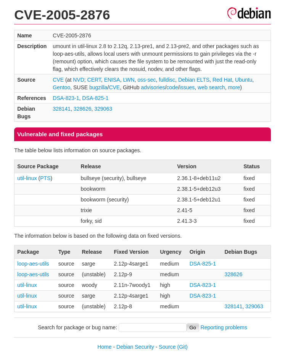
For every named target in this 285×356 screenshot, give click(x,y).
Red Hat (222, 80)
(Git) (182, 347)
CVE (58, 80)
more (234, 87)
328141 (62, 109)
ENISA (112, 80)
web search (211, 87)
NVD (78, 80)
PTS (45, 178)
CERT (94, 80)
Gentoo (61, 87)
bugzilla (98, 87)
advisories (153, 87)
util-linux (27, 178)
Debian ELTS (193, 80)
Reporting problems (224, 327)
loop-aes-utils (33, 264)
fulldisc (167, 80)
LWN (128, 80)
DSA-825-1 (95, 98)
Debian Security (135, 347)
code (172, 87)
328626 (83, 109)
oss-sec (146, 80)
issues (187, 87)
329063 (103, 109)
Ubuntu (243, 80)
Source (167, 347)
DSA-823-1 (66, 98)
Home (104, 347)
